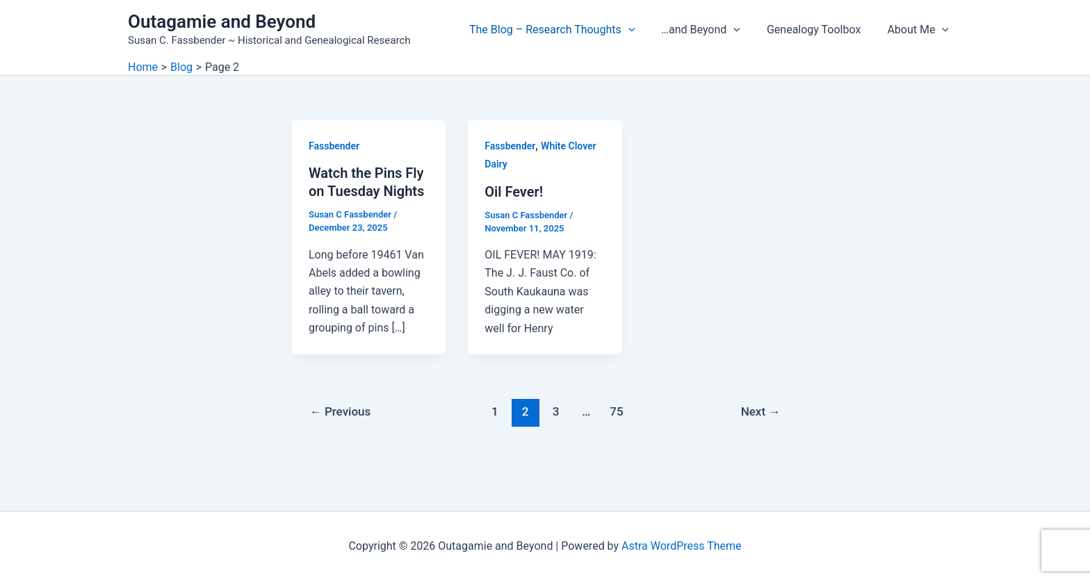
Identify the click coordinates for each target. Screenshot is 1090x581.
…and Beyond (711, 30)
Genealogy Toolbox (820, 29)
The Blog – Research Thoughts (566, 30)
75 (616, 411)
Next (761, 411)
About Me (920, 30)
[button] (643, 30)
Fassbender (334, 146)
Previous (340, 411)
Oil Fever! (514, 191)
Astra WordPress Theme (681, 546)
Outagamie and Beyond (222, 21)
